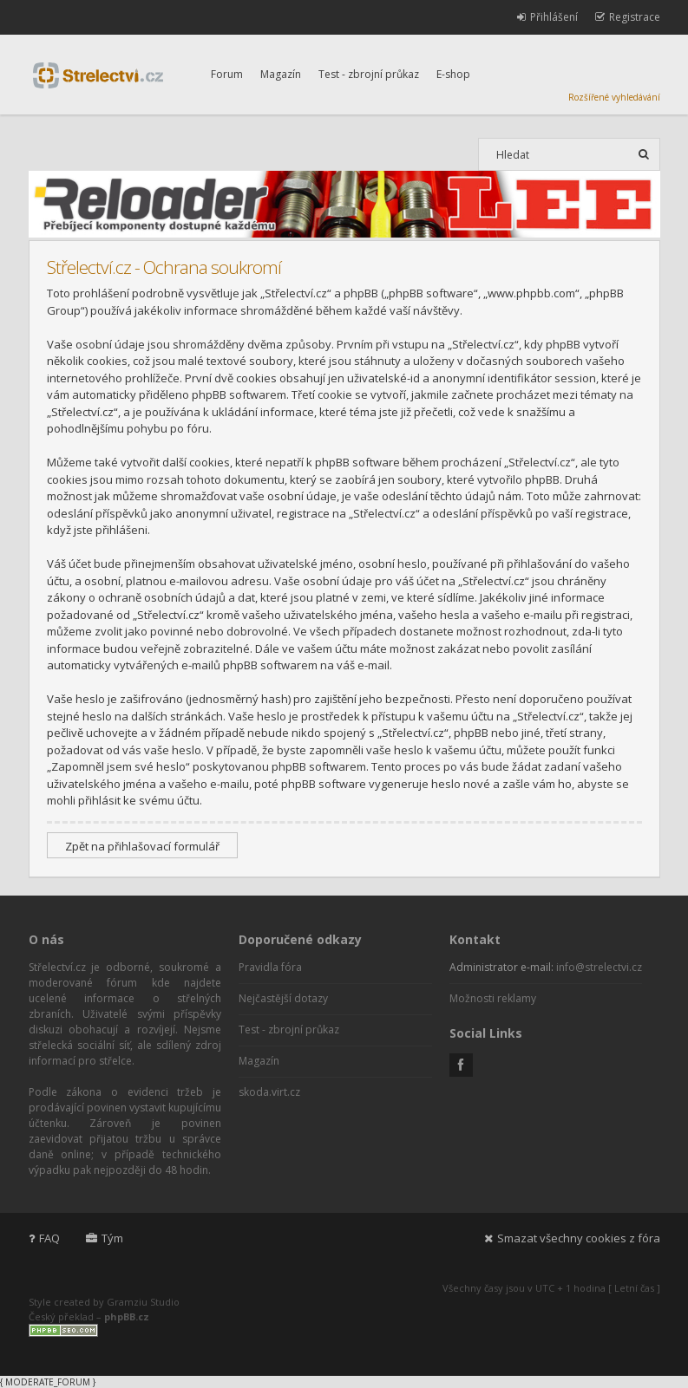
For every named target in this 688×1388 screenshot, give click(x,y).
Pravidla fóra (270, 967)
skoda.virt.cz (269, 1092)
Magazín (280, 74)
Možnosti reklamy (492, 998)
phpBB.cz (126, 1316)
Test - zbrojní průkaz (368, 74)
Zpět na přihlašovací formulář (142, 846)
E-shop (453, 74)
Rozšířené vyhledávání (614, 97)
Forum (227, 74)
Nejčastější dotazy (283, 998)
